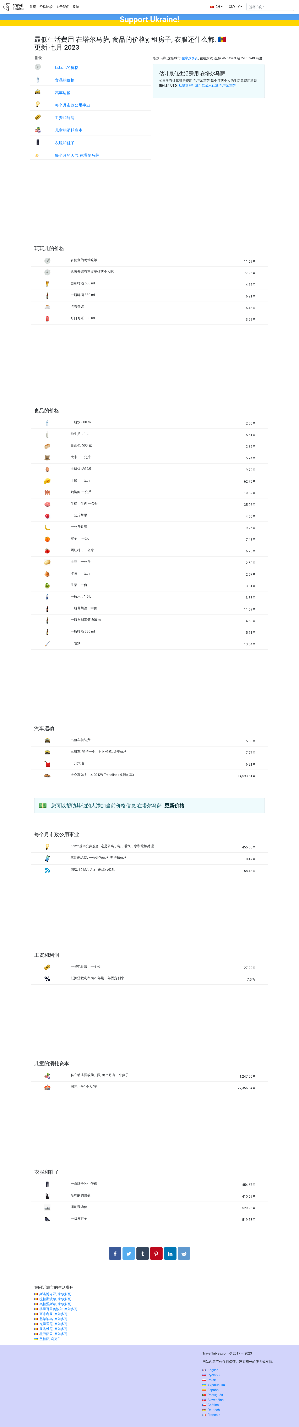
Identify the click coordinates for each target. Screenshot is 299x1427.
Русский (211, 1375)
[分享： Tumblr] (142, 1253)
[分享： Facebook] (115, 1253)
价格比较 (46, 7)
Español (210, 1390)
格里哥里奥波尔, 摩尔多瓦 (58, 1309)
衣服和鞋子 (65, 143)
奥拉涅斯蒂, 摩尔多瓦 (55, 1304)
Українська (213, 1385)
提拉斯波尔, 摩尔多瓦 (55, 1299)
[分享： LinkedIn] (170, 1253)
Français (211, 1415)
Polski (209, 1380)
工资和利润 (65, 117)
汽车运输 (63, 92)
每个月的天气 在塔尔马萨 (77, 155)
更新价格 (174, 806)
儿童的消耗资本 (68, 130)
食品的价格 (65, 80)
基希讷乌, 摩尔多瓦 (53, 1319)
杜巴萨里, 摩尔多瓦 (53, 1334)
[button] (235, 7)
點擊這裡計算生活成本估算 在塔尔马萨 (207, 86)
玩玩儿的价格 (66, 67)
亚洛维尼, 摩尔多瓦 (53, 1329)
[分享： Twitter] (129, 1253)
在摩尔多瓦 (189, 58)
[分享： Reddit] (184, 1253)
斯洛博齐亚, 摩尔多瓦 (55, 1294)
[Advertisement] (149, 206)
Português (212, 1395)
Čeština (210, 1405)
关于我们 (62, 7)
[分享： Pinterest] (156, 1253)
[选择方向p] (270, 7)
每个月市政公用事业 (72, 105)
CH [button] (215, 7)
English (210, 1370)
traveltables (18, 7)
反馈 (76, 7)
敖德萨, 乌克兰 (50, 1339)
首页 (32, 7)
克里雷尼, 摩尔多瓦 (53, 1324)
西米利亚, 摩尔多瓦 (53, 1314)
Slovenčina (213, 1400)
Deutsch (211, 1410)
